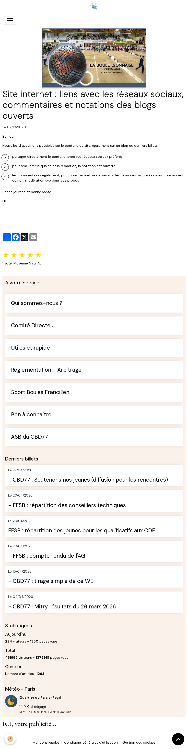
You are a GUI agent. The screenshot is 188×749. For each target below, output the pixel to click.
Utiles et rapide (30, 348)
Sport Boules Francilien (40, 392)
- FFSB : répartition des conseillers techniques (67, 505)
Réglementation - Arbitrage (46, 370)
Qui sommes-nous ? (36, 303)
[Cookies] (10, 738)
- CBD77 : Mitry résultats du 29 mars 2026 (62, 607)
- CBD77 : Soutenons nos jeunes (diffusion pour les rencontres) (88, 480)
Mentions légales (46, 742)
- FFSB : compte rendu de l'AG (46, 556)
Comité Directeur (33, 325)
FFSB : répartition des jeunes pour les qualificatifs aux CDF (81, 530)
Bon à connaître (31, 414)
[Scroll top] (178, 739)
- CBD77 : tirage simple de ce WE (51, 581)
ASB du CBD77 (29, 437)
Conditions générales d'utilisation (91, 742)
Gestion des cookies (138, 742)
